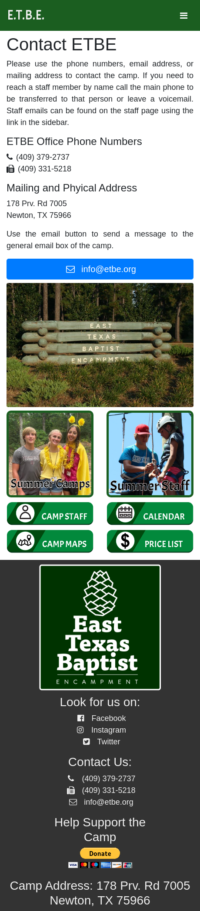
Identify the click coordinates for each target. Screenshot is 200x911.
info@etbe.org (100, 269)
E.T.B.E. (25, 15)
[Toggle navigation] (183, 15)
